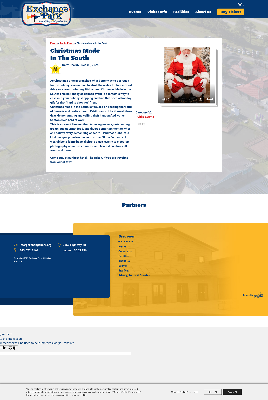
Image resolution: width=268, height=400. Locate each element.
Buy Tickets (230, 12)
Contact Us (125, 251)
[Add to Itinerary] (144, 124)
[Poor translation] (12, 348)
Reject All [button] (213, 392)
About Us (203, 12)
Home (122, 246)
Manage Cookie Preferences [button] (184, 392)
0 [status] (243, 4)
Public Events (67, 43)
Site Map (123, 270)
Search (233, 4)
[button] (186, 75)
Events (135, 12)
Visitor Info (157, 12)
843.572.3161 (29, 250)
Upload (208, 99)
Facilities (181, 12)
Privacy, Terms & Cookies (134, 275)
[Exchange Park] (47, 15)
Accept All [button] (232, 392)
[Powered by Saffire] (258, 295)
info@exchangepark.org (35, 245)
